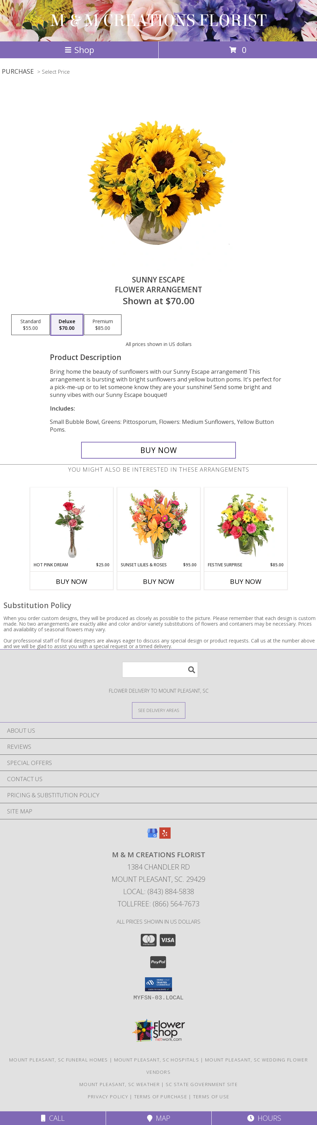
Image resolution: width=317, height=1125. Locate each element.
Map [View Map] (158, 1118)
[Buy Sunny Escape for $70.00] (158, 450)
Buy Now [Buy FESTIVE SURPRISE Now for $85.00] (246, 581)
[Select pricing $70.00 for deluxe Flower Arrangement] (66, 325)
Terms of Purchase (160, 1096)
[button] (158, 984)
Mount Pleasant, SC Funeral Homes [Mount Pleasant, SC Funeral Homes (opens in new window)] (58, 1060)
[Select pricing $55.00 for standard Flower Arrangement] (30, 325)
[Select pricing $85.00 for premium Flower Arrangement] (102, 325)
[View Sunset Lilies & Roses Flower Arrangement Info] (158, 524)
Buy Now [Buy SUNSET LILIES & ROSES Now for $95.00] (158, 581)
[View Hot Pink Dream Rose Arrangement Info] (71, 524)
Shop (79, 49)
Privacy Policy (108, 1096)
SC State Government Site (202, 1084)
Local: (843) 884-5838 (158, 891)
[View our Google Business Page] (152, 836)
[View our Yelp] (165, 836)
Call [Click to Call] (53, 1118)
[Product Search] (160, 670)
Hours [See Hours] (264, 1118)
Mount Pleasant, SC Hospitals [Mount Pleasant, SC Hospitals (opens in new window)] (156, 1060)
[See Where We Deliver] (158, 710)
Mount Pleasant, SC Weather (119, 1084)
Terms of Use (211, 1096)
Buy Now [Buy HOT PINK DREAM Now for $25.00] (71, 581)
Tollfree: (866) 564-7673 (158, 903)
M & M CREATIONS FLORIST (158, 21)
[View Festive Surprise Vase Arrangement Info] (245, 524)
